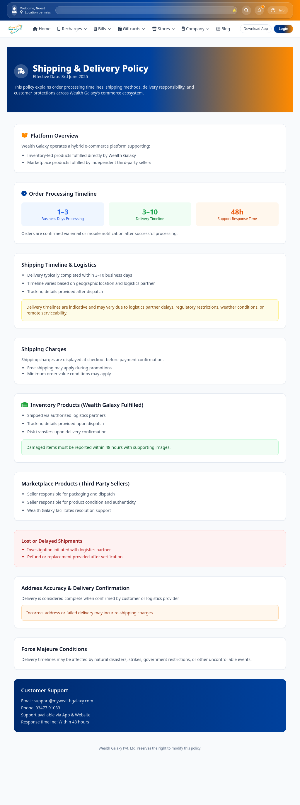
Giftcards (131, 28)
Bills (102, 28)
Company (195, 28)
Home (41, 28)
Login (283, 28)
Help (277, 10)
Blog (223, 28)
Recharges (72, 28)
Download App (256, 28)
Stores (163, 28)
